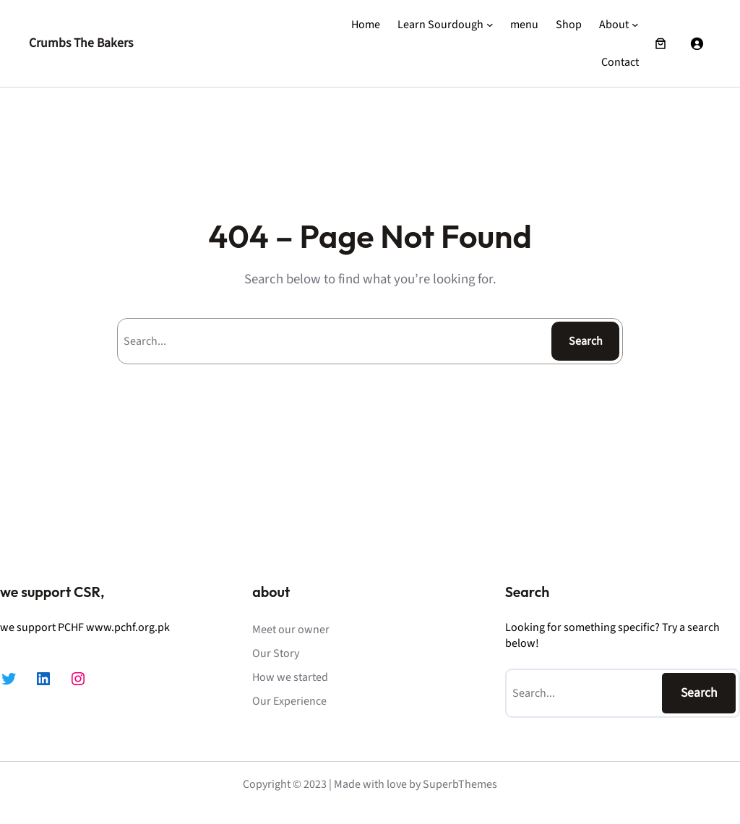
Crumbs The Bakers (81, 43)
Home (365, 25)
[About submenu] (635, 24)
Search (586, 341)
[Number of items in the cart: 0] (660, 43)
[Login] (696, 43)
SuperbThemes (460, 784)
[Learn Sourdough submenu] (490, 24)
